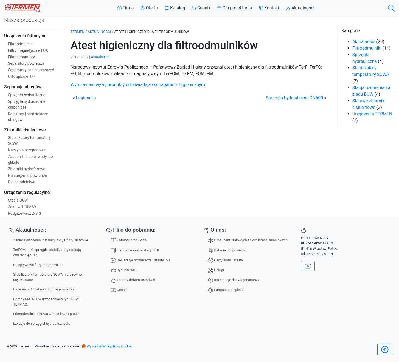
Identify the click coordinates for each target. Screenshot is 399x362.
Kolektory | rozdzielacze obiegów (28, 117)
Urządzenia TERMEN (372, 114)
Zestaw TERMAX (22, 207)
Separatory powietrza (26, 63)
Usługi (216, 270)
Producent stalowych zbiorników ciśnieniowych (248, 240)
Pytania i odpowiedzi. (227, 250)
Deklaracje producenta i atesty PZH (141, 260)
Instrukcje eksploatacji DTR (135, 250)
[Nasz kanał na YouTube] (308, 266)
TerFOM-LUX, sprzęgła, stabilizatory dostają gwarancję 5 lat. (47, 252)
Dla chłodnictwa (21, 182)
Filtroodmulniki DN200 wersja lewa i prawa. (46, 314)
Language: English (225, 290)
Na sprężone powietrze (27, 175)
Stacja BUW (18, 200)
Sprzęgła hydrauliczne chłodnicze (26, 104)
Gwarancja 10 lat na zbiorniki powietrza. (44, 289)
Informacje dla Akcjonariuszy (233, 280)
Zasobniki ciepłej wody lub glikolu (30, 159)
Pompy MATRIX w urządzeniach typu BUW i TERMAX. (46, 301)
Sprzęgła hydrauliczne (26, 95)
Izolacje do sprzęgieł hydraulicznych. (41, 323)
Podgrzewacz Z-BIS (24, 213)
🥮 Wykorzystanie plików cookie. (107, 346)
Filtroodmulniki (20, 44)
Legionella (86, 97)
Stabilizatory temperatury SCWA (29, 140)
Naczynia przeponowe (27, 150)
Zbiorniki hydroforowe (26, 169)
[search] (391, 8)
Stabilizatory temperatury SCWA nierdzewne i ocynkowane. (48, 277)
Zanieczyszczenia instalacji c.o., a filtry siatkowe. (51, 240)
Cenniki (119, 290)
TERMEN (77, 32)
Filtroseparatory (21, 57)
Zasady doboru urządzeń (133, 280)
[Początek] (384, 349)
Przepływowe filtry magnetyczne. (38, 265)
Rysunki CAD (124, 270)
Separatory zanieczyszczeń (31, 70)
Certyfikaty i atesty (225, 260)
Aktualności (99, 32)
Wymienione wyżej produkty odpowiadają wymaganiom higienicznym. (138, 84)
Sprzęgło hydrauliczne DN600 (294, 97)
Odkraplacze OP (21, 76)
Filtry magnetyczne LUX (28, 50)
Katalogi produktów (129, 240)
